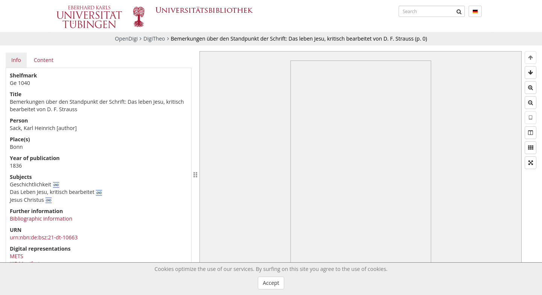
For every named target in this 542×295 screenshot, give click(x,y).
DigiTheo (154, 38)
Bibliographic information (41, 218)
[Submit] (459, 11)
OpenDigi (126, 38)
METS (16, 256)
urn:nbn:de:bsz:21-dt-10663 (44, 237)
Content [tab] (43, 60)
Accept (271, 282)
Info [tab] (16, 60)
